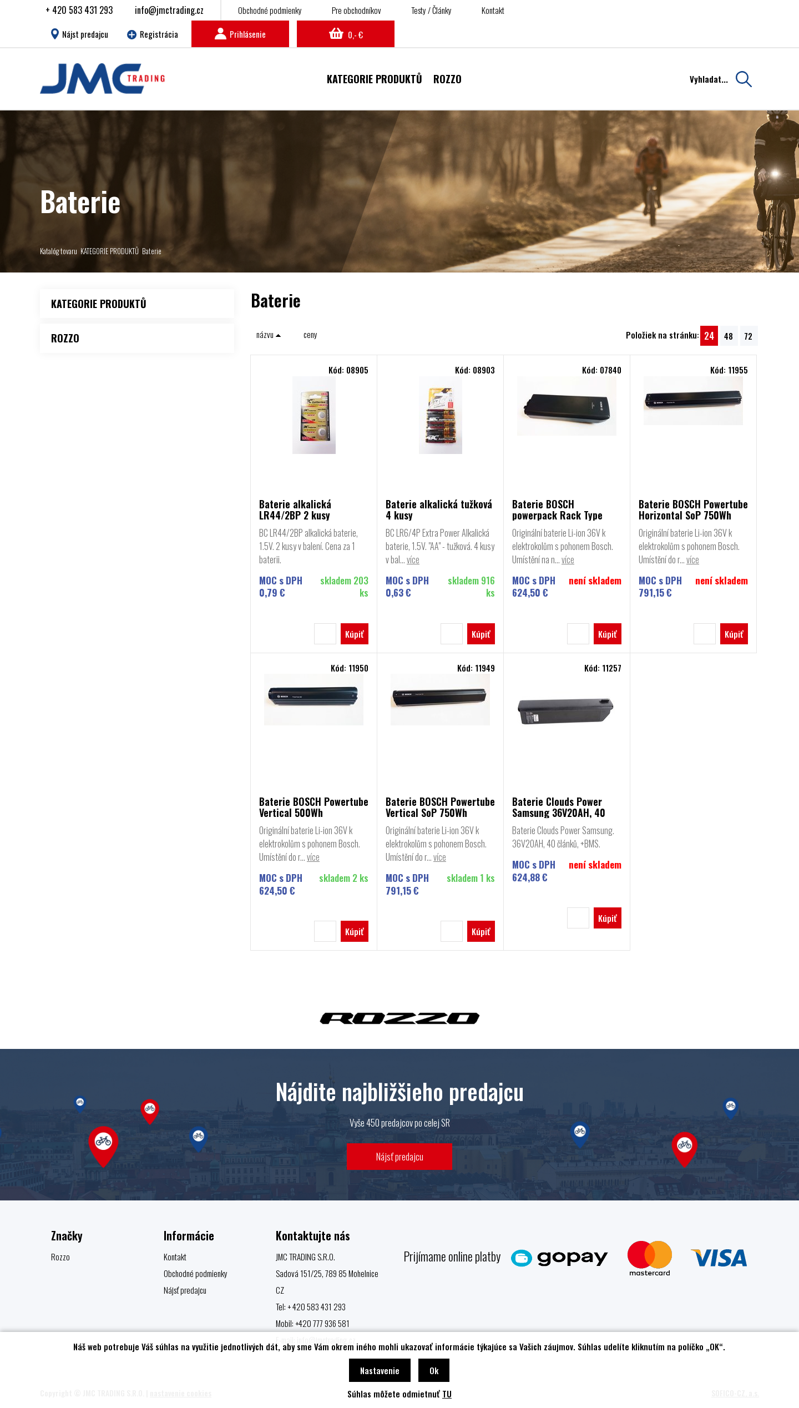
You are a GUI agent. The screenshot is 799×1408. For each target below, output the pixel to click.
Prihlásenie (240, 34)
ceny (310, 334)
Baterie (151, 250)
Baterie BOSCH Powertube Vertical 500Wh (313, 807)
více (413, 559)
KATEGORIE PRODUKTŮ (109, 250)
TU (447, 1393)
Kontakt (493, 10)
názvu (268, 334)
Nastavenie (380, 1370)
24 (709, 335)
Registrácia (152, 34)
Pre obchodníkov (356, 10)
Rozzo (60, 1256)
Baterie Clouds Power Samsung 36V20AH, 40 (558, 807)
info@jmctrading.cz (169, 10)
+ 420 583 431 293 (79, 10)
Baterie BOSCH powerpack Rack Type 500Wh (557, 509)
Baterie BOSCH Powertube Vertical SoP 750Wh (440, 807)
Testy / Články (431, 10)
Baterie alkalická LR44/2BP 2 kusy (295, 509)
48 (728, 336)
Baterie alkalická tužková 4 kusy (439, 509)
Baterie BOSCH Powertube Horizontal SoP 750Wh (693, 509)
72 (748, 336)
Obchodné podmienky (270, 10)
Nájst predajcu (79, 34)
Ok (433, 1370)
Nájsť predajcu (399, 1156)
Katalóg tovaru (58, 250)
